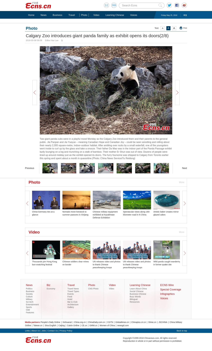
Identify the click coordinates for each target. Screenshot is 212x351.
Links (27, 331)
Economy (51, 288)
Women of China (107, 325)
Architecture (72, 304)
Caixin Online (73, 325)
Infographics (167, 293)
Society (29, 294)
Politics (29, 288)
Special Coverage (170, 289)
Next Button (177, 92)
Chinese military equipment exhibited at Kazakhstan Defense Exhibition (105, 215)
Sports (29, 307)
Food (69, 296)
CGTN (110, 322)
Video (96, 15)
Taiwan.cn (37, 325)
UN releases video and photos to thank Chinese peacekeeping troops (106, 264)
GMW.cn (93, 325)
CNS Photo (93, 288)
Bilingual (134, 299)
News (44, 15)
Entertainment (32, 304)
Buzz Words (135, 296)
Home (31, 15)
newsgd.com (123, 325)
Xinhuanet (67, 322)
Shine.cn (152, 322)
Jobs (44, 331)
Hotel (69, 299)
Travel (71, 15)
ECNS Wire (167, 285)
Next (184, 168)
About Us (35, 331)
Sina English (50, 325)
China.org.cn (80, 322)
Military (29, 299)
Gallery (70, 307)
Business (57, 15)
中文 (185, 15)
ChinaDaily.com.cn (96, 322)
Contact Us (53, 331)
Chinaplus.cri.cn (138, 322)
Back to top (182, 331)
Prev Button (34, 92)
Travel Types (73, 291)
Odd (28, 310)
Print (185, 28)
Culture (29, 296)
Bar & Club (72, 302)
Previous (29, 168)
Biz (48, 285)
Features (30, 312)
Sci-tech (29, 302)
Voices (133, 15)
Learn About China (138, 288)
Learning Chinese (115, 15)
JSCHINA (163, 322)
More (181, 182)
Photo (84, 15)
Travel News (73, 288)
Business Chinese (138, 294)
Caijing (61, 325)
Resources (135, 302)
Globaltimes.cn (122, 322)
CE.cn (84, 325)
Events (70, 294)
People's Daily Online (50, 322)
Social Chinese (136, 291)
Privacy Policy (65, 331)
